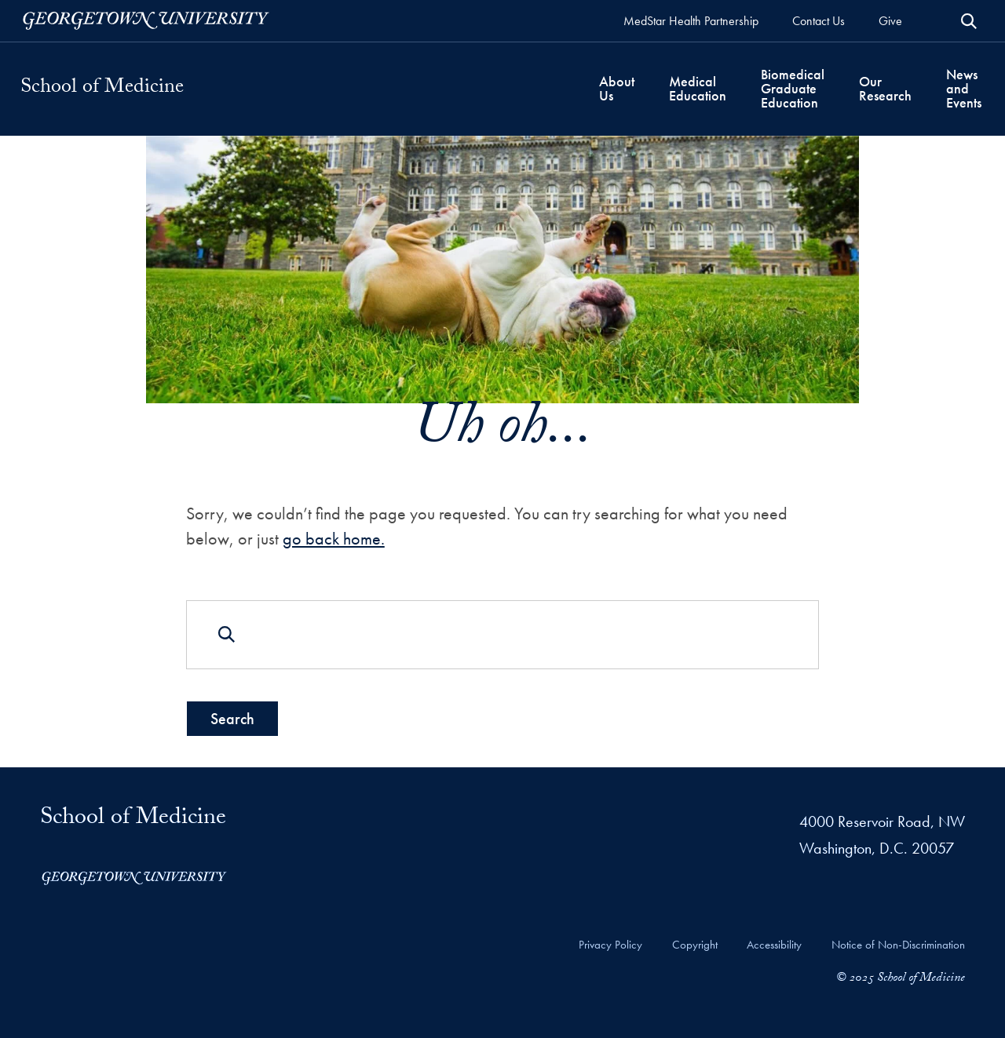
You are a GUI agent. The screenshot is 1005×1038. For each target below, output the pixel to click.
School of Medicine (102, 88)
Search (232, 718)
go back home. (334, 538)
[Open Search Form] (969, 21)
